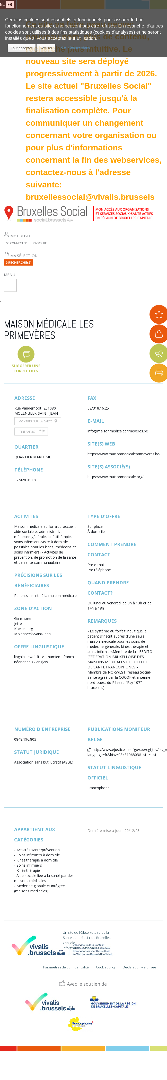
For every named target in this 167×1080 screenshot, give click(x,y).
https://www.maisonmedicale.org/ (115, 476)
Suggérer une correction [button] (26, 368)
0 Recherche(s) (18, 262)
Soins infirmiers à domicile (38, 854)
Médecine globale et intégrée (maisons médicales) (39, 888)
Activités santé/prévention (38, 849)
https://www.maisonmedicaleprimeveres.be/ (124, 453)
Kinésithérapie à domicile (37, 860)
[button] (22, 48)
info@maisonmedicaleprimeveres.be (117, 431)
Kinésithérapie (28, 870)
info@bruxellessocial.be (81, 948)
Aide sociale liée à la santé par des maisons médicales (44, 878)
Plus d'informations (74, 48)
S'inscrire (39, 243)
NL (2, 5)
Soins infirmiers (29, 865)
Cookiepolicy (106, 967)
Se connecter (16, 243)
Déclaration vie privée (139, 967)
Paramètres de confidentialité (66, 967)
